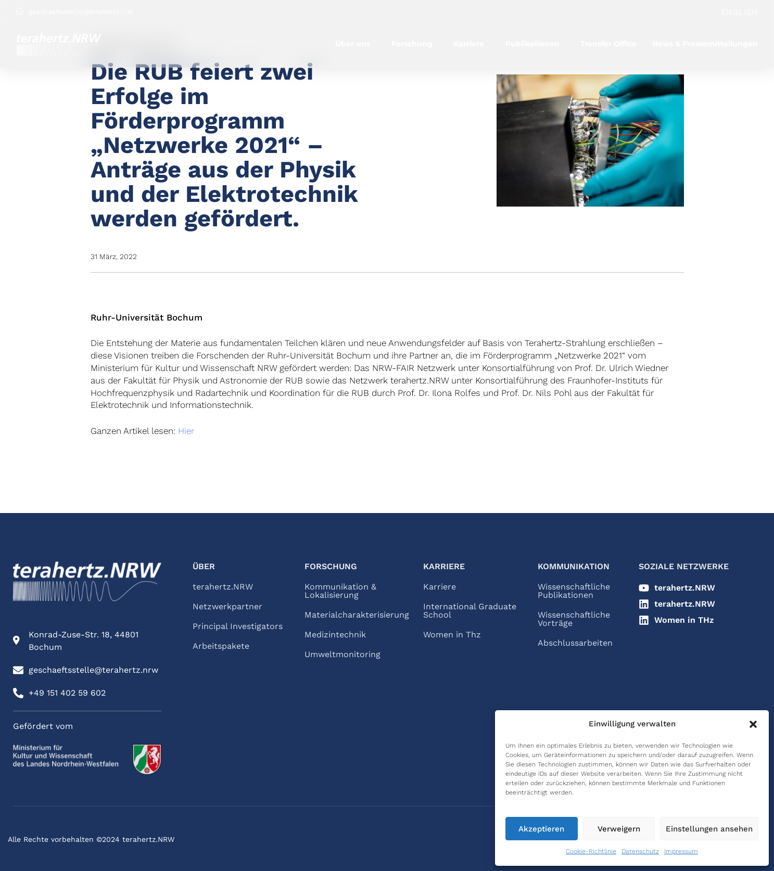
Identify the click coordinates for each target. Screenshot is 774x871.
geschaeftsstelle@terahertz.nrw (81, 12)
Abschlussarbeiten (575, 643)
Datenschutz (640, 851)
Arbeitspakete (221, 646)
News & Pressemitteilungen (705, 43)
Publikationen (532, 43)
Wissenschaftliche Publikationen (574, 591)
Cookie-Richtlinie (591, 851)
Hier (186, 431)
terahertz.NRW (223, 587)
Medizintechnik (335, 635)
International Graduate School (469, 611)
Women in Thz (452, 635)
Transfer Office (608, 43)
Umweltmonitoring (342, 654)
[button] (753, 724)
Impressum (681, 851)
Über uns (352, 43)
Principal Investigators (238, 626)
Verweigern (619, 829)
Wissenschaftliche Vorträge (574, 619)
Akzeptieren (541, 829)
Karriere (468, 43)
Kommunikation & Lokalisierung (340, 591)
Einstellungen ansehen (709, 829)
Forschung (412, 43)
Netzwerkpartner (227, 607)
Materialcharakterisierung (353, 615)
